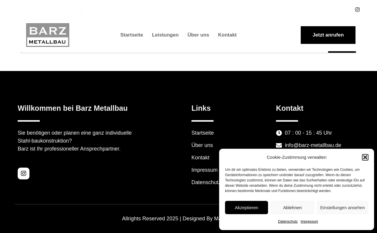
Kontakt (227, 35)
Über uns (198, 35)
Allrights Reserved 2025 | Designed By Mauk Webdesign (188, 219)
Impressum (309, 221)
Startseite (131, 35)
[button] (365, 157)
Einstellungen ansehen (342, 207)
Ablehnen (292, 207)
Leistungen (165, 35)
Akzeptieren (246, 207)
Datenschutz (288, 221)
